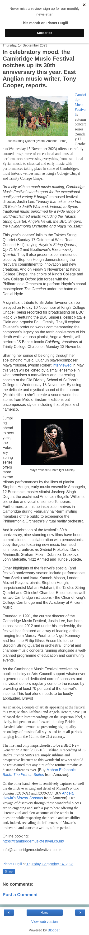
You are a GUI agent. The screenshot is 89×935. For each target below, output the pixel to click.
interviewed (61, 365)
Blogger (53, 930)
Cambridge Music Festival (80, 104)
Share (9, 871)
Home (44, 912)
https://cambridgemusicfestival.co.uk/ (33, 841)
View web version (44, 922)
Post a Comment (20, 894)
